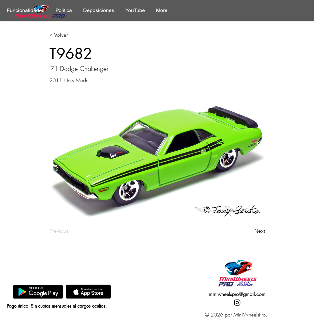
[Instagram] (237, 302)
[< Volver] (70, 35)
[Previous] (70, 231)
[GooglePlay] (38, 291)
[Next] (249, 231)
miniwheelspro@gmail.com (237, 294)
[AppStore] (88, 292)
